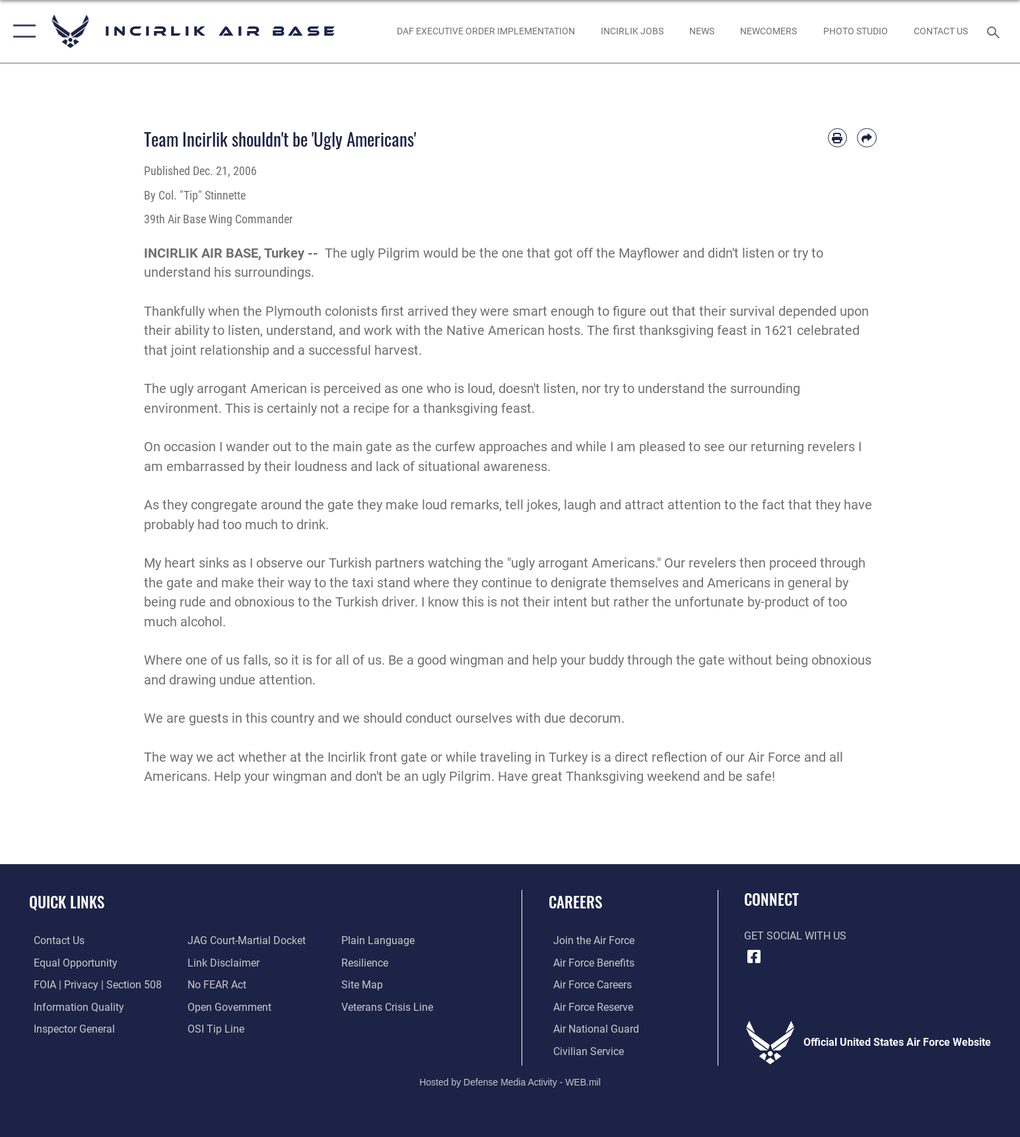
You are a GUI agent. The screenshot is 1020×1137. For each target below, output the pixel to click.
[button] (21, 31)
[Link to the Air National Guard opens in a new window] (591, 1028)
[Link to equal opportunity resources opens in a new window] (71, 962)
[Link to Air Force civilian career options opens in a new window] (584, 1050)
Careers (575, 901)
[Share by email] (866, 137)
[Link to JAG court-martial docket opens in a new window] (245, 940)
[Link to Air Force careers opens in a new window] (588, 984)
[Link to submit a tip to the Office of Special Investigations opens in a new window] (214, 1028)
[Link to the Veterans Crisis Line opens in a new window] (388, 1006)
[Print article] (837, 137)
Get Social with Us (795, 936)
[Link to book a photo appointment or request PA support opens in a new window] (855, 31)
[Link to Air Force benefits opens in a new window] (589, 962)
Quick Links (66, 901)
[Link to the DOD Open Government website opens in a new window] (228, 1006)
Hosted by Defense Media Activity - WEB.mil (510, 1081)
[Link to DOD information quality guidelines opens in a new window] (74, 1006)
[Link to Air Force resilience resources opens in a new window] (366, 962)
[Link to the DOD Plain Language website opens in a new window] (379, 940)
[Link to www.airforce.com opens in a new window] (589, 940)
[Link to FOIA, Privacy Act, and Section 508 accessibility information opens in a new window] (93, 984)
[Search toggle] (995, 31)
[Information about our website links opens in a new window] (222, 962)
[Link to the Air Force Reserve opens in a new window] (589, 1006)
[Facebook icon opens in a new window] (754, 957)
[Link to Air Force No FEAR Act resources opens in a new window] (215, 984)
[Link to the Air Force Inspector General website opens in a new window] (69, 1028)
